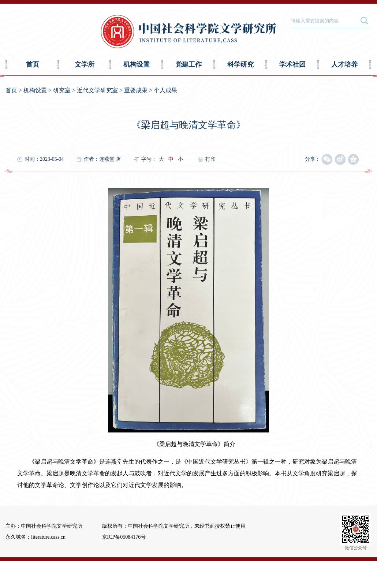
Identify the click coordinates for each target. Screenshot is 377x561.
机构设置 (136, 64)
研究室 (62, 90)
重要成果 (136, 90)
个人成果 (165, 90)
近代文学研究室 (97, 90)
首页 (32, 64)
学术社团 (292, 64)
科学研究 (240, 64)
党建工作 (188, 64)
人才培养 (344, 64)
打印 (210, 159)
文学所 (84, 64)
